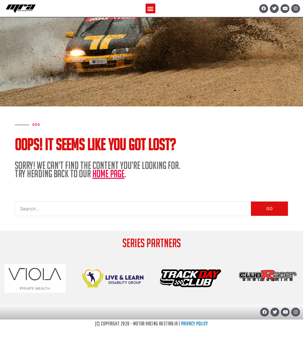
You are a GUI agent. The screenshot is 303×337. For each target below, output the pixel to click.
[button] (150, 8)
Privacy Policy (194, 323)
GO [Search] (269, 208)
